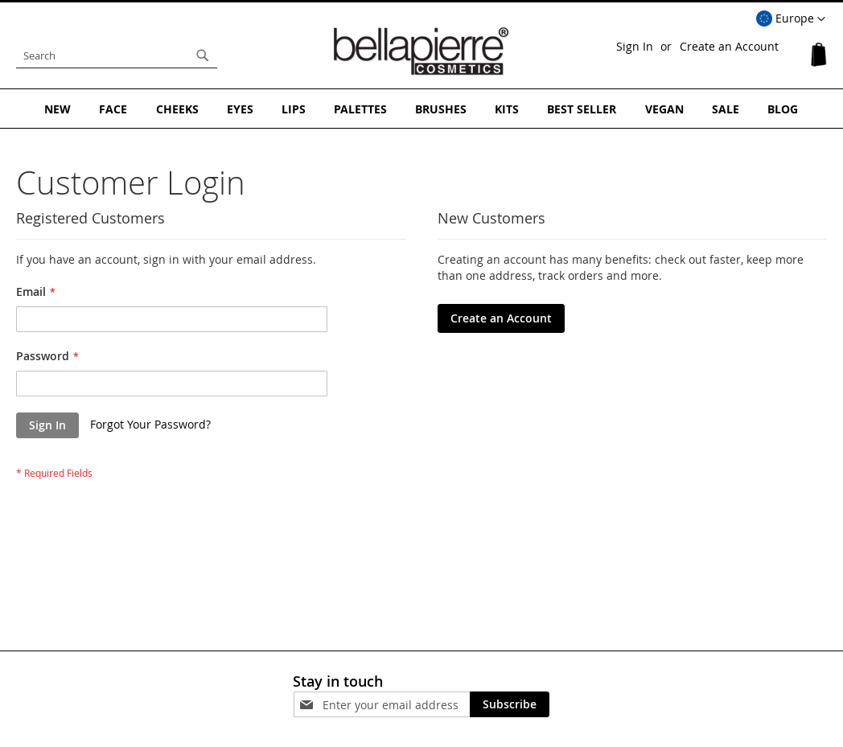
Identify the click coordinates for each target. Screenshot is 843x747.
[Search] (202, 55)
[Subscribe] (509, 704)
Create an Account (729, 46)
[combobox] (116, 55)
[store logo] (421, 51)
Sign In (634, 46)
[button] (791, 19)
